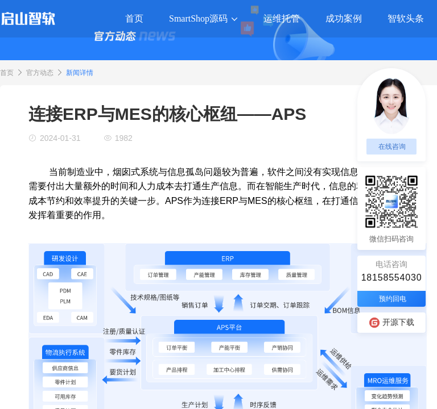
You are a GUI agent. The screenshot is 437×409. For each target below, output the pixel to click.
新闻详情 (79, 73)
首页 (7, 73)
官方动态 (39, 73)
